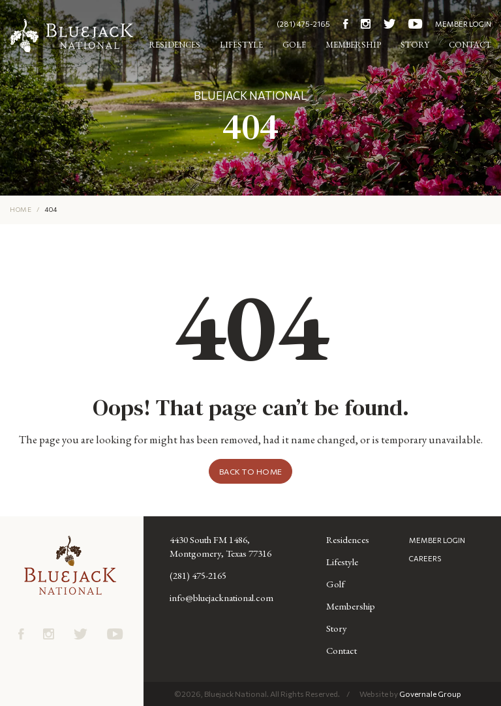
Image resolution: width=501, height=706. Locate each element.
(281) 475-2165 (303, 23)
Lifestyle (241, 44)
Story (415, 44)
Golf (294, 44)
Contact (470, 44)
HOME (20, 209)
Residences (174, 44)
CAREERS (425, 558)
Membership (353, 44)
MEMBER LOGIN (463, 23)
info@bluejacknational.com (221, 597)
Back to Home (250, 471)
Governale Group (430, 693)
